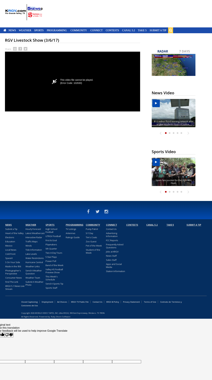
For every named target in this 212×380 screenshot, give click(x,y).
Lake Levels (31, 253)
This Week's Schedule (52, 278)
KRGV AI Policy (112, 302)
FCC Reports (112, 240)
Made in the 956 (13, 266)
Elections (9, 237)
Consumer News (13, 277)
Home (4, 30)
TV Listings (71, 229)
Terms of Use (150, 302)
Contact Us (111, 229)
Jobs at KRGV (112, 251)
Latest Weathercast (35, 233)
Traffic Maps (32, 241)
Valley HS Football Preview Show (54, 271)
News (12, 30)
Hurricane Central (34, 262)
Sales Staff (111, 259)
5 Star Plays (51, 256)
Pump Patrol (92, 229)
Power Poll (51, 261)
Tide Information (34, 249)
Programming (57, 30)
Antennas (70, 233)
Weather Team (33, 277)
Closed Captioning (29, 302)
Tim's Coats (91, 237)
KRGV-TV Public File (80, 302)
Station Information (115, 271)
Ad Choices (62, 302)
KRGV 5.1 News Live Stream (15, 287)
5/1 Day (89, 233)
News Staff (111, 255)
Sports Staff (51, 287)
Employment (47, 302)
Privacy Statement (131, 302)
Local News (10, 249)
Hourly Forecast (33, 229)
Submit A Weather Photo (34, 283)
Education (10, 241)
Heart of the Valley (14, 233)
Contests (112, 30)
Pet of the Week (94, 245)
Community (79, 30)
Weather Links (33, 266)
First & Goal (51, 240)
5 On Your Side (12, 262)
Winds (29, 245)
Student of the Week (93, 251)
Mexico (8, 245)
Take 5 (142, 30)
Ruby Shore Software (60, 316)
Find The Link (11, 281)
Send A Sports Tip (54, 283)
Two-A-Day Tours (54, 252)
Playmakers (51, 244)
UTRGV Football (53, 236)
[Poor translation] (9, 334)
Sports (39, 30)
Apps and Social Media (114, 266)
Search (170, 30)
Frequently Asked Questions (114, 246)
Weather (25, 30)
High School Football (51, 231)
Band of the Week (54, 265)
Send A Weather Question (34, 272)
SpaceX (9, 258)
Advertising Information (112, 235)
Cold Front (10, 253)
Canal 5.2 (128, 30)
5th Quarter (51, 248)
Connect (96, 30)
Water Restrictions (35, 258)
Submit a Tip (158, 30)
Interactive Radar (34, 237)
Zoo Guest (91, 241)
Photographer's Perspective (13, 272)
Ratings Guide (73, 237)
